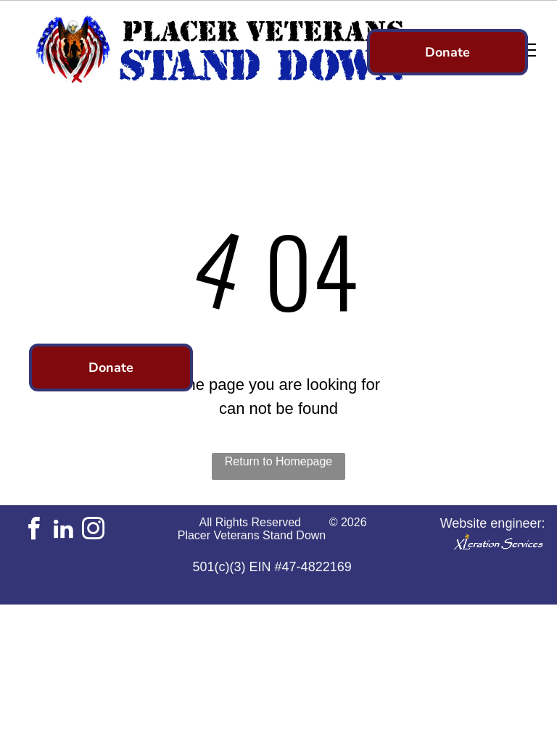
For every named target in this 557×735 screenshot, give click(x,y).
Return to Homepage (279, 461)
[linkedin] (63, 531)
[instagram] (93, 531)
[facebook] (33, 531)
